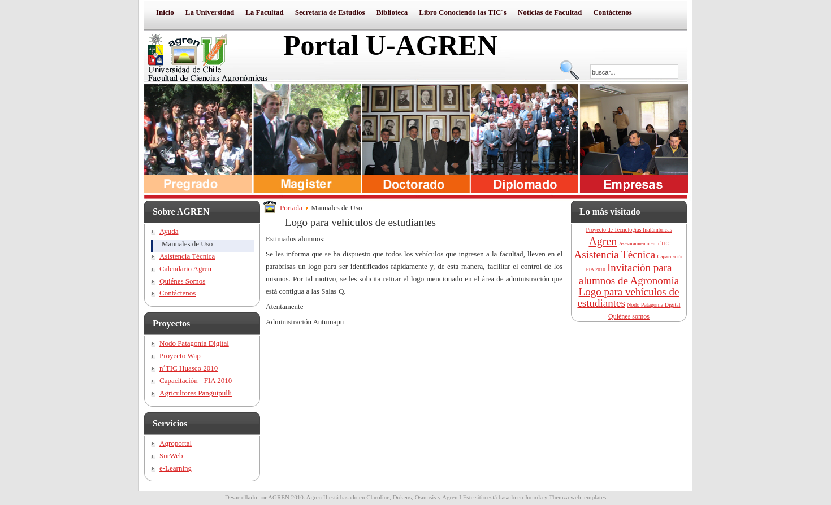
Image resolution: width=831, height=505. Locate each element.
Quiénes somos (629, 316)
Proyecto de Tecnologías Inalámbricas (629, 230)
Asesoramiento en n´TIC (644, 243)
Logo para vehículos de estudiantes (628, 297)
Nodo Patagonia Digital (653, 305)
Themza (559, 497)
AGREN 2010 (286, 497)
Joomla (534, 497)
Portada (291, 207)
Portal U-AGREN (390, 45)
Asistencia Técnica (615, 254)
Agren (602, 241)
